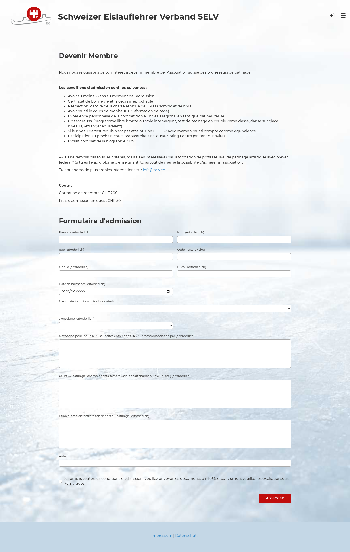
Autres (63, 456)
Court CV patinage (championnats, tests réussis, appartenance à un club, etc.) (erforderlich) (124, 376)
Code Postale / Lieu (191, 249)
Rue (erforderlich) (71, 249)
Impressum (162, 536)
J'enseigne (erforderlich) (76, 318)
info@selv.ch (154, 170)
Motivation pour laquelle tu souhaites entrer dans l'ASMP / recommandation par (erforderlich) (126, 336)
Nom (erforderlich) (190, 232)
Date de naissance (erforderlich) (82, 284)
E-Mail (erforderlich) (191, 267)
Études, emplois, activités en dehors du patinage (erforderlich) (104, 416)
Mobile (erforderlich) (73, 267)
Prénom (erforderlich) (74, 232)
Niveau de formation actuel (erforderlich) (88, 301)
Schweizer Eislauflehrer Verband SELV (138, 17)
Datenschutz (186, 536)
